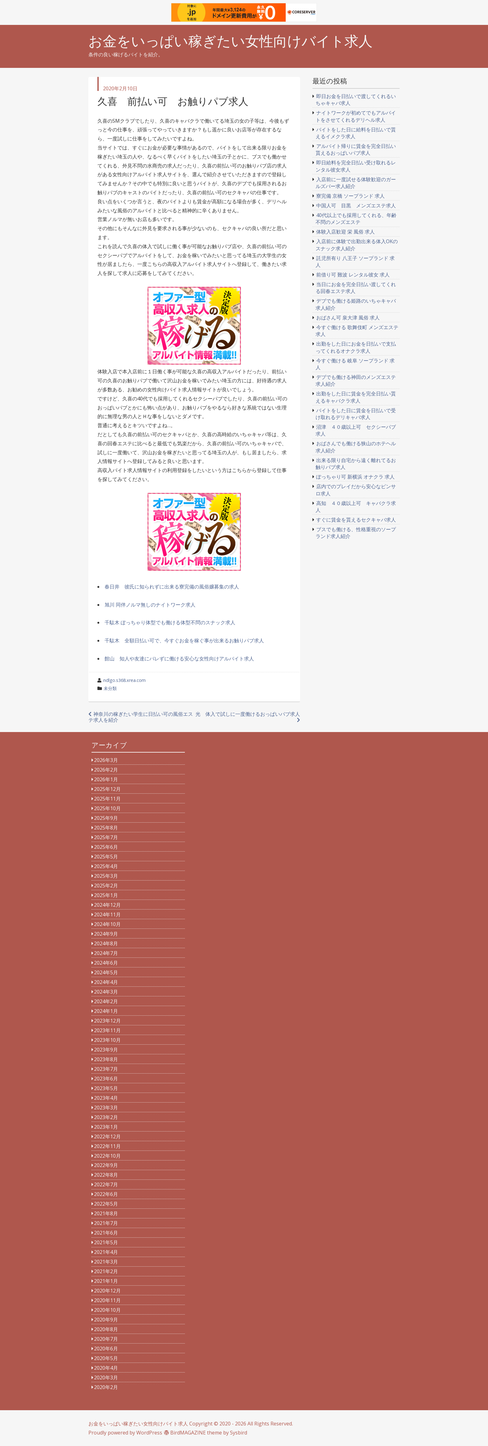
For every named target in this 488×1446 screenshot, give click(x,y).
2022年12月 (107, 1136)
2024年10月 (107, 924)
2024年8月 (106, 943)
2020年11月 (107, 1300)
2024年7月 (106, 953)
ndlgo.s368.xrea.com (124, 680)
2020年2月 (106, 1387)
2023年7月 (106, 1069)
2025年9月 (106, 818)
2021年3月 (106, 1261)
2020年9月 (106, 1319)
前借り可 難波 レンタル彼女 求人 (353, 274)
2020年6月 (106, 1348)
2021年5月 (106, 1242)
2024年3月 (106, 991)
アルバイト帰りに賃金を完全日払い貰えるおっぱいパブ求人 (356, 149)
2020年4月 (106, 1367)
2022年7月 (106, 1184)
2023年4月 (106, 1097)
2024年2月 (106, 1001)
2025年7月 (106, 837)
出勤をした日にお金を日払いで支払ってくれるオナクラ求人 (356, 347)
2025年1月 (106, 895)
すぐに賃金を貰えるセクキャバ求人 (356, 519)
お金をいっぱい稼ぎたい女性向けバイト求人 (230, 41)
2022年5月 (106, 1203)
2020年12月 (107, 1290)
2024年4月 (106, 982)
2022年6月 (106, 1194)
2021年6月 (106, 1232)
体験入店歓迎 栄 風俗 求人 (345, 231)
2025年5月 (106, 856)
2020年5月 (106, 1358)
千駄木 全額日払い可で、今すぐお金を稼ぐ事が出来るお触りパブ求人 (184, 640)
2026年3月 (106, 760)
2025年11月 (107, 798)
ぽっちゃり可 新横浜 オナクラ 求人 (355, 476)
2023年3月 (106, 1107)
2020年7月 (106, 1338)
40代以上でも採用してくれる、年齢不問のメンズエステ (356, 218)
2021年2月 (106, 1271)
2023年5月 (106, 1088)
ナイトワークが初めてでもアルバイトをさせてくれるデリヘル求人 (356, 116)
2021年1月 (106, 1281)
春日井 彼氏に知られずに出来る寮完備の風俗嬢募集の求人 (172, 586)
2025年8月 (106, 827)
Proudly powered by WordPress (125, 1432)
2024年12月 (107, 904)
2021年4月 (106, 1252)
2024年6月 (106, 962)
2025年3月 (106, 875)
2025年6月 (106, 847)
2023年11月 (107, 1030)
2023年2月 (106, 1117)
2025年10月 (107, 808)
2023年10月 (107, 1040)
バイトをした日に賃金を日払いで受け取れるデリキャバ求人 (356, 414)
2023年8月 (106, 1059)
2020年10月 (107, 1310)
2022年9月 (106, 1165)
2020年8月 (106, 1329)
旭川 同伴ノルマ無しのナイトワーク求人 (150, 604)
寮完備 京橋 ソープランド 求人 (350, 195)
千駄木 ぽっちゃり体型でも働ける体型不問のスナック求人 (170, 622)
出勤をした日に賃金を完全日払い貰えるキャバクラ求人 (356, 397)
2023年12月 (107, 1020)
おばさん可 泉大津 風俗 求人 (348, 317)
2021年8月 (106, 1213)
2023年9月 (106, 1049)
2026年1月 (106, 779)
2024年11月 (107, 914)
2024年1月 (106, 1011)
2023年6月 (106, 1078)
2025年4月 (106, 866)
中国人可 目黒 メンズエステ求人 (356, 205)
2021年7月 (106, 1223)
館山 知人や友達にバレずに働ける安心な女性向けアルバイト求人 (179, 658)
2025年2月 (106, 885)
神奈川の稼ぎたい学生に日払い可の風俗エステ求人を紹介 (140, 717)
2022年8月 (106, 1174)
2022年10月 (107, 1155)
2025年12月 (107, 789)
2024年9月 (106, 933)
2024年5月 (106, 972)
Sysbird (238, 1432)
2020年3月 (106, 1377)
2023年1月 (106, 1126)
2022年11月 (107, 1146)
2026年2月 (106, 769)
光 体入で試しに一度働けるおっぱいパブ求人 (247, 714)
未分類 (110, 688)
